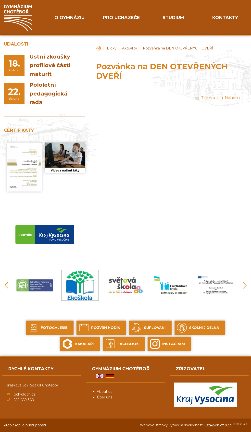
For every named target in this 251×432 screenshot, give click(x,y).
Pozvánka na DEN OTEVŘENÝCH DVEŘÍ (178, 48)
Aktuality (129, 48)
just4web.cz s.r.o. (218, 425)
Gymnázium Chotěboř (98, 48)
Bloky (111, 48)
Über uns (104, 397)
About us (104, 391)
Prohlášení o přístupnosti (24, 425)
